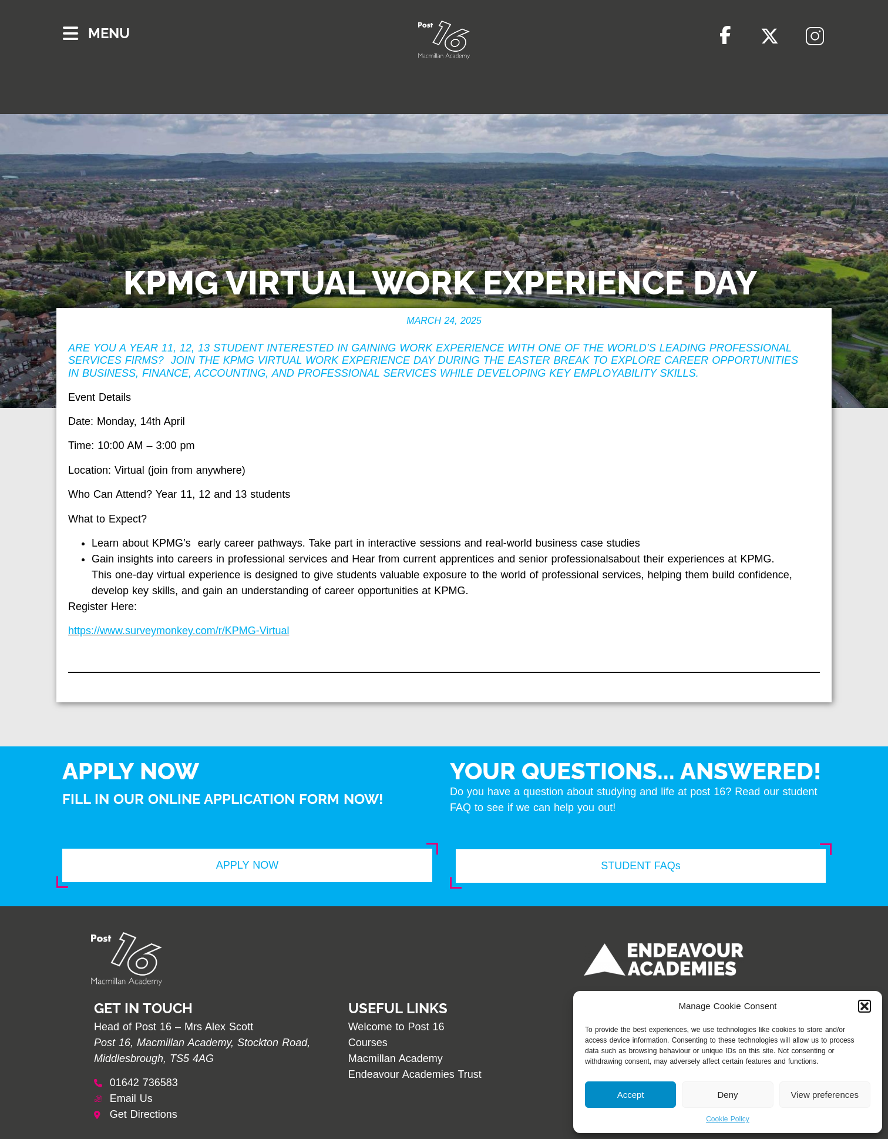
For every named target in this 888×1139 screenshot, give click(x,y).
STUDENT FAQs (641, 866)
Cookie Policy (727, 1119)
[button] (864, 1006)
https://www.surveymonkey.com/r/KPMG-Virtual (178, 630)
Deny (727, 1095)
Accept (630, 1095)
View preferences (825, 1095)
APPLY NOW (247, 865)
